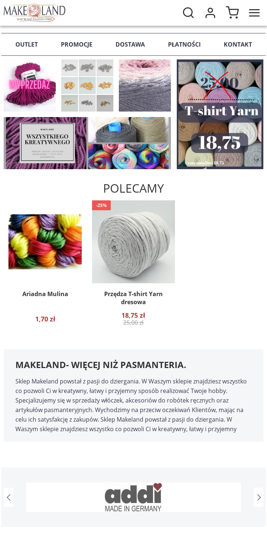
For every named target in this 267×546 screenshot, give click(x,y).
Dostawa (130, 44)
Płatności (184, 44)
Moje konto (210, 13)
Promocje (76, 44)
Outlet (26, 44)
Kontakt (238, 44)
